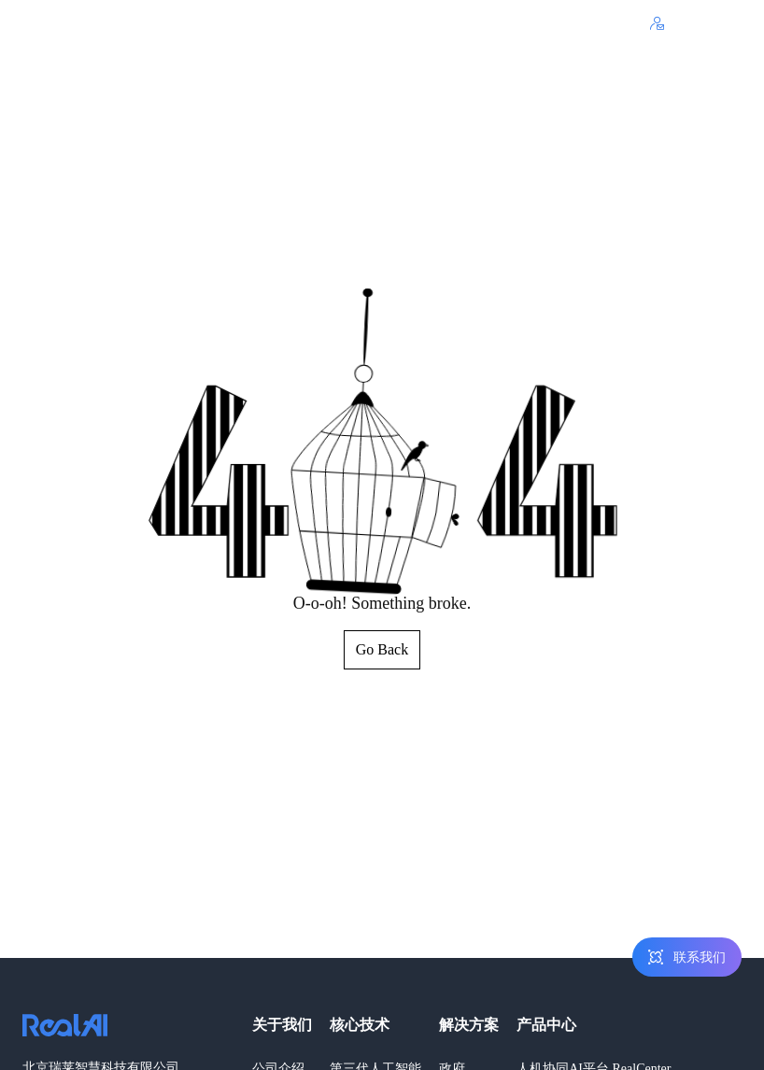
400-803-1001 (593, 24)
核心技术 (359, 1025)
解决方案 (469, 1025)
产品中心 (546, 1025)
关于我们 (282, 1025)
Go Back (382, 649)
